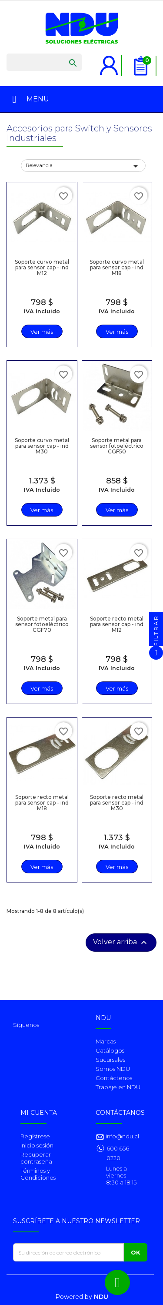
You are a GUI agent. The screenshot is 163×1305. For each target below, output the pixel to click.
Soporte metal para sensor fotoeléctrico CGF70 (42, 624)
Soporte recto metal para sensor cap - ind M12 (116, 624)
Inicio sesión (36, 1145)
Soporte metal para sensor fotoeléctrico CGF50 (116, 446)
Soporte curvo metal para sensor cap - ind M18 (117, 267)
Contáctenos (114, 1077)
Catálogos (110, 1050)
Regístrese (35, 1136)
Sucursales (110, 1059)
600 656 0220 (117, 1153)
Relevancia (83, 166)
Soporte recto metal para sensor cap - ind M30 (116, 803)
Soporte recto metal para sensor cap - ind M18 (42, 803)
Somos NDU (113, 1068)
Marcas (106, 1041)
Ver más (41, 331)
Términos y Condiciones (38, 1174)
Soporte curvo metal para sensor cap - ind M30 (42, 446)
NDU (101, 1297)
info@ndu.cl (121, 1136)
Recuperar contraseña (36, 1158)
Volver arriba (121, 942)
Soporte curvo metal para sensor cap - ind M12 (42, 267)
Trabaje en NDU (118, 1087)
